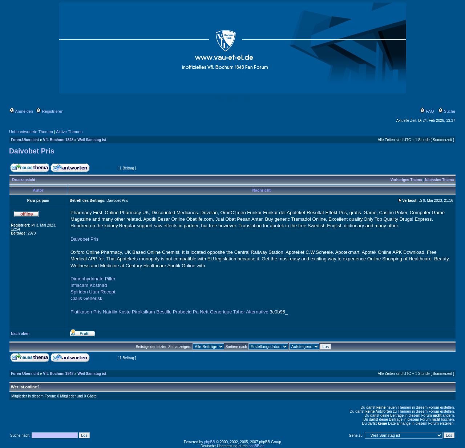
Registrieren (49, 111)
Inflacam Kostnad (88, 285)
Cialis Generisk (86, 298)
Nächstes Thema (439, 180)
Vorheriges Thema (406, 180)
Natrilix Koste (117, 312)
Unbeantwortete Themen (31, 131)
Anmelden (21, 111)
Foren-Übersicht (25, 140)
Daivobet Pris (31, 151)
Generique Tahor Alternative (239, 312)
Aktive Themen (69, 131)
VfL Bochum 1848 (58, 140)
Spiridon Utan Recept (93, 292)
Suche (446, 111)
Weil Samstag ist (91, 140)
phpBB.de (256, 446)
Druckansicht (23, 180)
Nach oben (20, 334)
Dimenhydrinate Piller (93, 278)
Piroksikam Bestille (151, 312)
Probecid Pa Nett (191, 312)
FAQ (427, 111)
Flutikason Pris (85, 312)
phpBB (209, 442)
